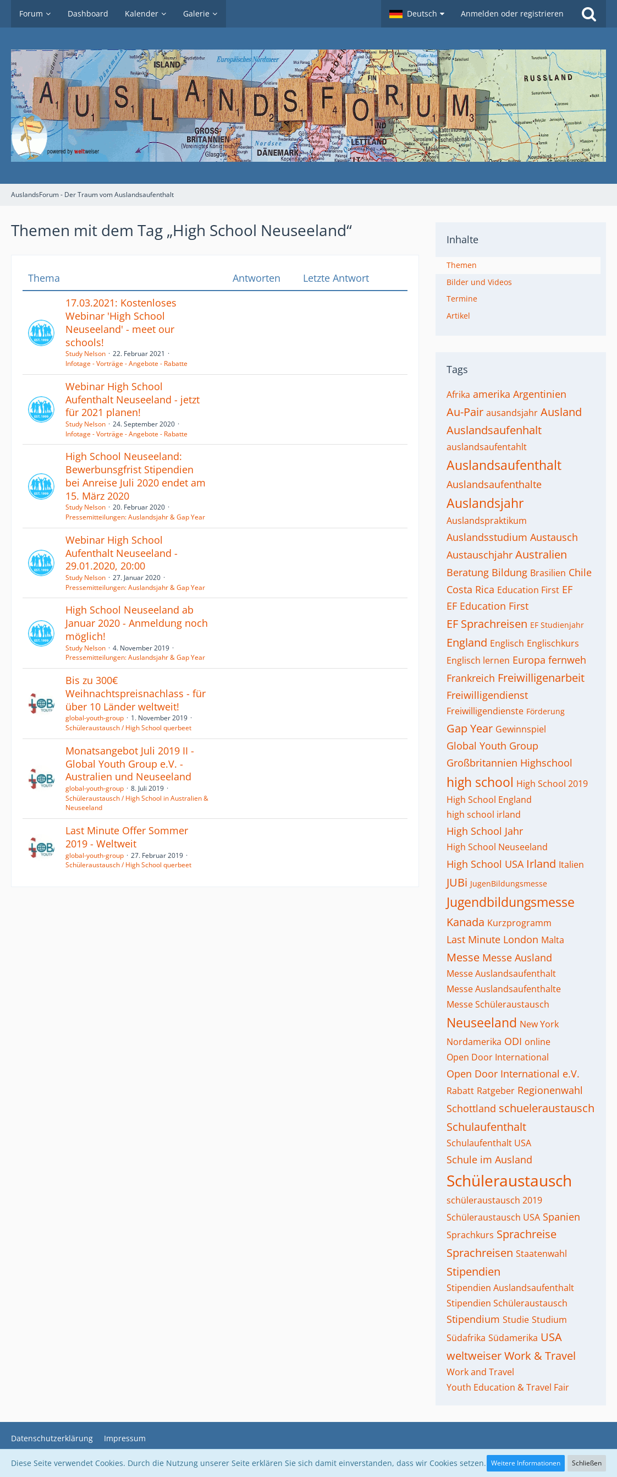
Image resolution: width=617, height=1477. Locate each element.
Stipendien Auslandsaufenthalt (510, 1288)
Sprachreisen (480, 1252)
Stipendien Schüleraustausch (507, 1303)
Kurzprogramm (519, 923)
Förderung (545, 711)
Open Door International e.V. (513, 1073)
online (537, 1042)
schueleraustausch (546, 1108)
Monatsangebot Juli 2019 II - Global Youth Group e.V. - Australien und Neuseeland (129, 763)
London (520, 939)
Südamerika (513, 1338)
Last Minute (473, 939)
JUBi (457, 882)
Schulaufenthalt (486, 1126)
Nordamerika (474, 1042)
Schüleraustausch (509, 1180)
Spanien (561, 1216)
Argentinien (539, 394)
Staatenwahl (541, 1254)
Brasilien (548, 573)
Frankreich (471, 678)
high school (480, 782)
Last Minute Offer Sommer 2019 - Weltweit (126, 837)
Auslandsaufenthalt (504, 465)
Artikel (458, 315)
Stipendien (473, 1271)
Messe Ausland (517, 957)
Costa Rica (470, 589)
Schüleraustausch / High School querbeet (128, 727)
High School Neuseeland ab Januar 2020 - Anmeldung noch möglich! (136, 622)
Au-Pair (465, 411)
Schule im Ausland (489, 1159)
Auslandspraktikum (487, 521)
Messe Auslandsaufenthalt (501, 973)
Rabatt (460, 1091)
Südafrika (466, 1338)
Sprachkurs (470, 1235)
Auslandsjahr (485, 503)
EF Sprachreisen (487, 623)
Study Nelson (85, 353)
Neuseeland (482, 1022)
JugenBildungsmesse (508, 883)
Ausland (561, 411)
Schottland (471, 1108)
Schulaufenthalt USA (489, 1143)
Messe (463, 957)
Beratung (468, 572)
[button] (417, 14)
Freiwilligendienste (485, 711)
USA (551, 1337)
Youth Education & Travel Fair (508, 1387)
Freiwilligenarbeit (541, 677)
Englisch (507, 643)
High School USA (485, 864)
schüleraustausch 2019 (494, 1200)
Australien (541, 554)
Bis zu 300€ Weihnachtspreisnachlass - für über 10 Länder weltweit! (135, 693)
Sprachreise (527, 1234)
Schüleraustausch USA (493, 1217)
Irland (541, 863)
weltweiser (474, 1355)
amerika (491, 394)
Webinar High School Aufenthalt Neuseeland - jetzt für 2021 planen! (132, 399)
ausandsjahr (512, 413)
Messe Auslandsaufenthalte (504, 989)
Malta (552, 940)
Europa (529, 659)
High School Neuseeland (497, 847)
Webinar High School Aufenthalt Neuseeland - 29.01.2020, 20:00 (121, 552)
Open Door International (498, 1057)
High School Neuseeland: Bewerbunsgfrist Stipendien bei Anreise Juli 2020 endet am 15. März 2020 (135, 476)
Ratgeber (496, 1091)
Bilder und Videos (479, 282)
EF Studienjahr (557, 625)
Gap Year (470, 728)
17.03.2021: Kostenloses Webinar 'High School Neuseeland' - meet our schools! (121, 322)
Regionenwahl (550, 1090)
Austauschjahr (480, 554)
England (467, 642)
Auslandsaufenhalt (494, 430)
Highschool (546, 762)
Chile (580, 572)
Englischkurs (553, 643)
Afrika (458, 395)
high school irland (484, 814)
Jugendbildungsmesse (511, 902)
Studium (549, 1320)
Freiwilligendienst (487, 695)
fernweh (567, 659)
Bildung (509, 572)
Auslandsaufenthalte (494, 484)
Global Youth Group (492, 745)
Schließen (587, 1463)
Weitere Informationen (525, 1463)
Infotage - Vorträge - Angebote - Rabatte (126, 363)
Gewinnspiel (520, 729)
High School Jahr (485, 831)
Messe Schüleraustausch (498, 1004)
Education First (528, 590)
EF (567, 589)
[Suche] (589, 14)
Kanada (465, 922)
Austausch (554, 537)
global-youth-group (94, 718)
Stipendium (473, 1319)
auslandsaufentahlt (487, 447)
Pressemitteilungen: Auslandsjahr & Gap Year (135, 517)
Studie (516, 1320)
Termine (462, 298)
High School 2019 (552, 784)
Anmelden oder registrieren (512, 13)
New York (539, 1024)
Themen (462, 265)
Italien (571, 864)
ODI (513, 1041)
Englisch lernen (478, 660)
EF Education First (487, 605)
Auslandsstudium (487, 537)
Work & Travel (540, 1355)
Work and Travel (480, 1372)
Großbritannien (482, 762)
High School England (489, 800)
